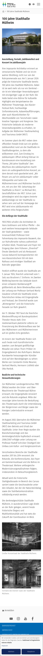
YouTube (25, 619)
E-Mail (11, 619)
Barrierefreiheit (8, 626)
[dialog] (21, 646)
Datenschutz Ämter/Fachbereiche (15, 634)
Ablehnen (11, 652)
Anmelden (9, 610)
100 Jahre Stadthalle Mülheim (18, 11)
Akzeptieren (31, 652)
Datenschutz (7, 630)
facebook (33, 619)
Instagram (18, 619)
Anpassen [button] (5, 646)
